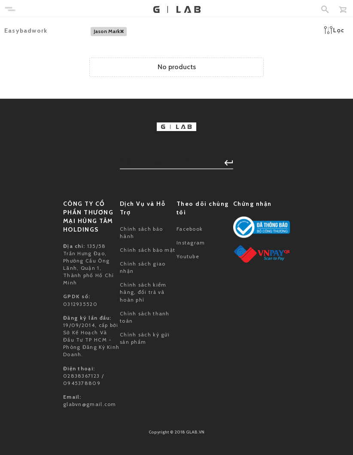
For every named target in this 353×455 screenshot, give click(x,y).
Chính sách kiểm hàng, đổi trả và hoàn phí (143, 291)
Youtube (187, 256)
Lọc (334, 30)
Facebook (189, 229)
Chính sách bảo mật (147, 250)
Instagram (190, 242)
